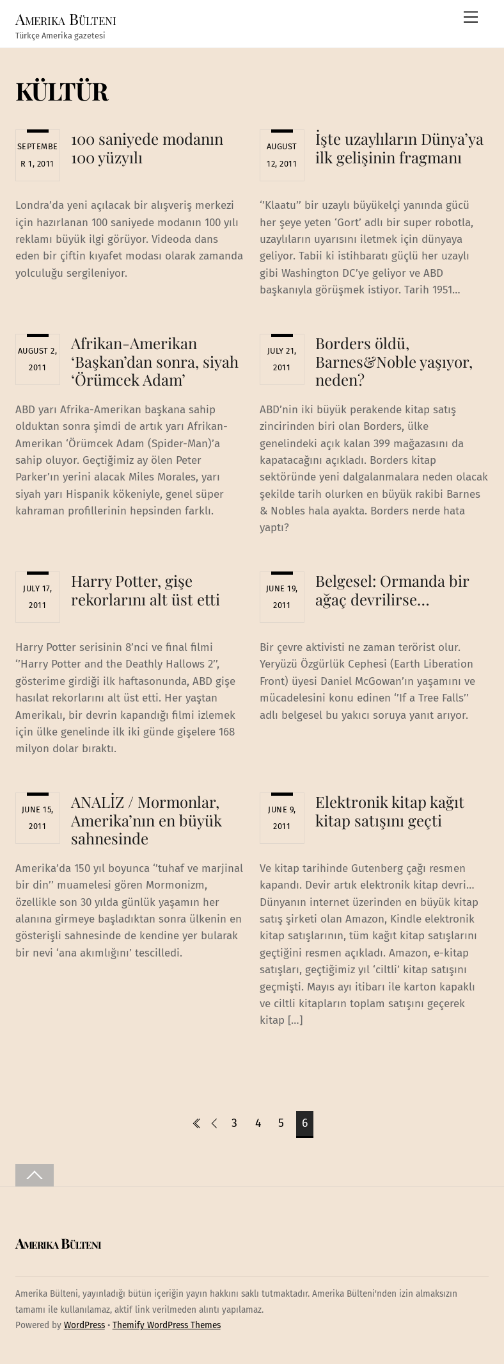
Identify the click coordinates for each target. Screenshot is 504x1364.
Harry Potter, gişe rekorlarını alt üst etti (145, 589)
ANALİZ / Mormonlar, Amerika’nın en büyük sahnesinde (146, 820)
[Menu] (471, 17)
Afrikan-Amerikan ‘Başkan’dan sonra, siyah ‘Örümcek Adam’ (155, 361)
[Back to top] (34, 1175)
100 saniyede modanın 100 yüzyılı (147, 147)
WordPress (84, 1325)
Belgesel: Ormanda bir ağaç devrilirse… (392, 589)
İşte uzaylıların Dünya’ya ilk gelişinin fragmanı (399, 147)
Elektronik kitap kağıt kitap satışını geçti (389, 810)
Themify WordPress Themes (167, 1325)
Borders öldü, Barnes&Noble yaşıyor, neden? (394, 361)
